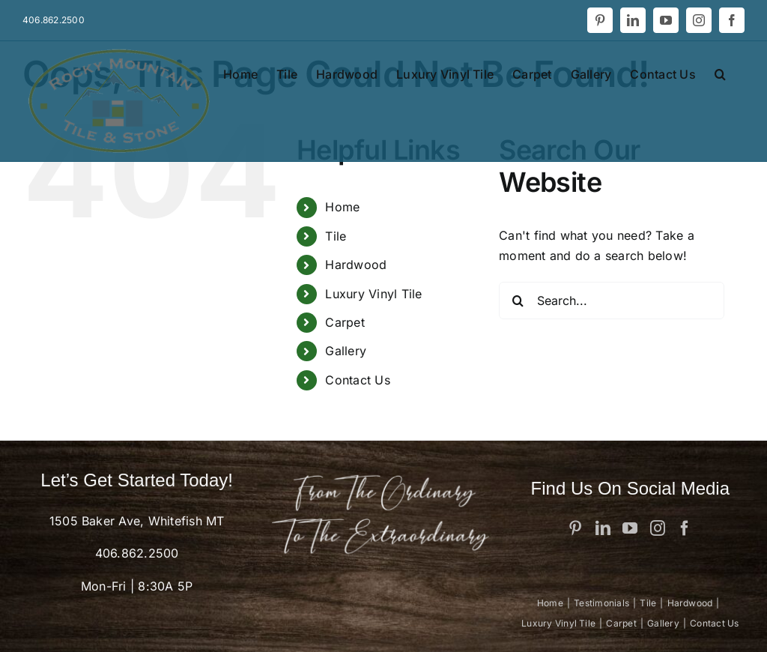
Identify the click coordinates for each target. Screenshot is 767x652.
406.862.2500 (137, 553)
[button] (720, 72)
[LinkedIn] (602, 528)
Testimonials (601, 603)
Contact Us (357, 379)
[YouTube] (629, 528)
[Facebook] (684, 528)
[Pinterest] (575, 528)
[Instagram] (657, 528)
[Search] (517, 300)
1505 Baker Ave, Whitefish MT (137, 520)
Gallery (345, 350)
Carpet (344, 322)
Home (342, 206)
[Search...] (611, 300)
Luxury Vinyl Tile (373, 293)
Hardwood (355, 264)
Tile (335, 236)
